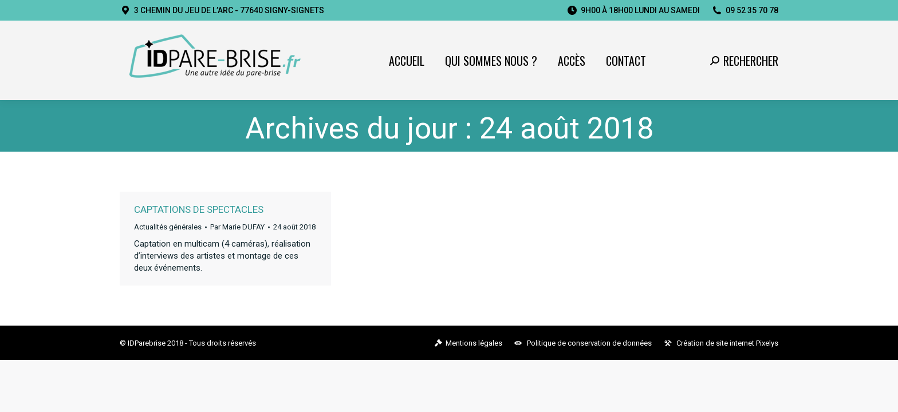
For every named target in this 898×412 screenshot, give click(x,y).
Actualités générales (168, 227)
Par (237, 227)
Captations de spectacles (198, 209)
